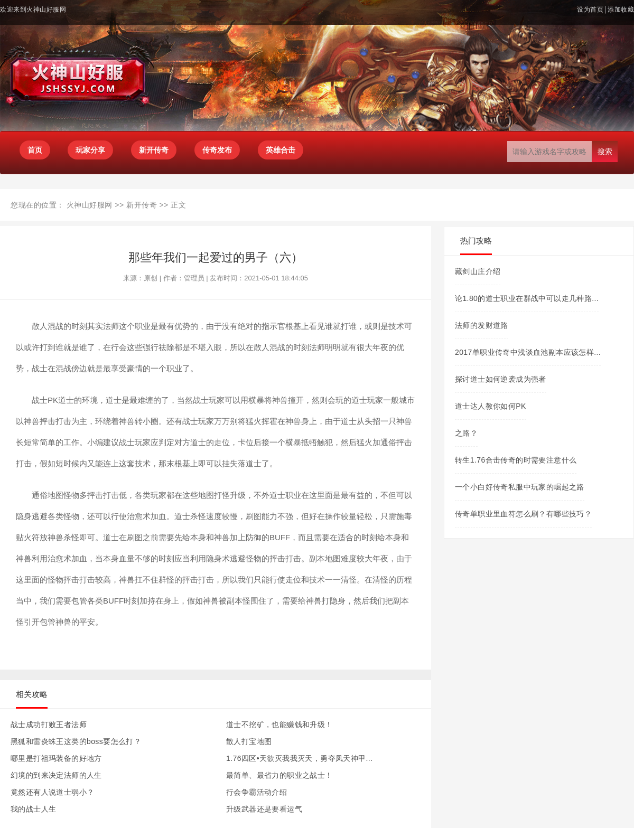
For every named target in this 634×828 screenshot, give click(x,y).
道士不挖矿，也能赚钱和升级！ (279, 724)
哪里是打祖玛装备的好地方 (56, 758)
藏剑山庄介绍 (477, 271)
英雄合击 (280, 150)
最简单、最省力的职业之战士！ (279, 775)
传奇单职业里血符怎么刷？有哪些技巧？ (523, 514)
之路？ (466, 433)
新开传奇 (141, 205)
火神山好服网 (90, 205)
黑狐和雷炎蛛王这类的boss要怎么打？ (76, 741)
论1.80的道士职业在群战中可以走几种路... (527, 298)
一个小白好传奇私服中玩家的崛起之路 (519, 487)
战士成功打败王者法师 (49, 724)
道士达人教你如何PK (490, 406)
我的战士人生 (33, 809)
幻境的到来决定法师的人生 (56, 775)
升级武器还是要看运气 (264, 809)
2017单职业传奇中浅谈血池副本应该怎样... (528, 352)
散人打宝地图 (249, 741)
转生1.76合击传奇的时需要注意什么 (515, 460)
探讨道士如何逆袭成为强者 (500, 379)
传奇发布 (217, 150)
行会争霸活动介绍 (256, 792)
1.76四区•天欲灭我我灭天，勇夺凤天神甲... (299, 758)
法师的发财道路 (481, 325)
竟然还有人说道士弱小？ (52, 792)
